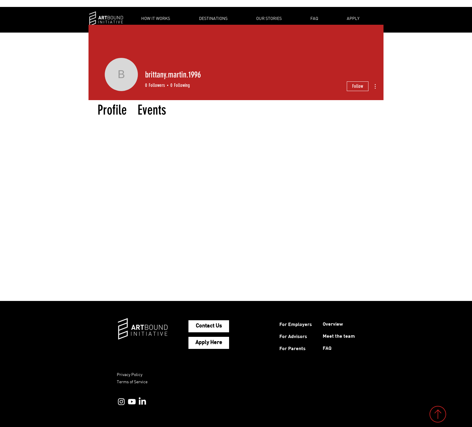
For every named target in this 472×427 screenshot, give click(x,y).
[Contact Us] (208, 326)
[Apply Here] (208, 343)
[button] (165, 18)
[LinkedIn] (142, 401)
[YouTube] (131, 401)
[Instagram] (121, 401)
